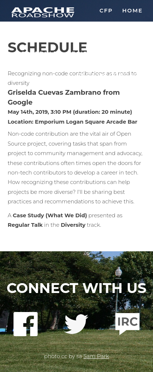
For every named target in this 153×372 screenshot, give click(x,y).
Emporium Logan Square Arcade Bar (86, 122)
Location (125, 32)
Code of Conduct (110, 75)
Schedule (39, 53)
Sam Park (96, 356)
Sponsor (126, 53)
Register (83, 53)
